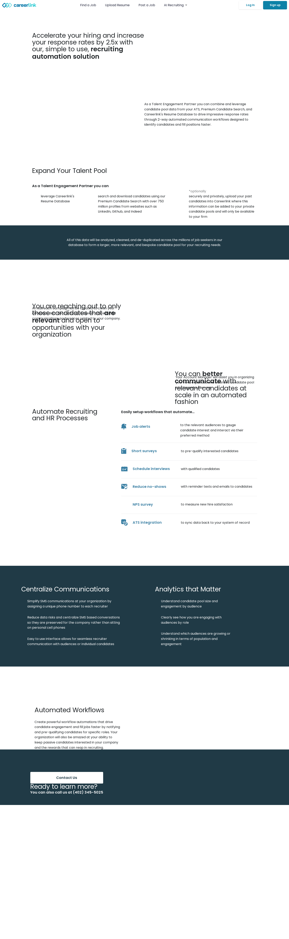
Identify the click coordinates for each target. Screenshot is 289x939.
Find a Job (88, 5)
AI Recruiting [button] (175, 5)
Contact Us (66, 777)
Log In (250, 5)
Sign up (275, 5)
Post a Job (147, 5)
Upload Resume (117, 5)
